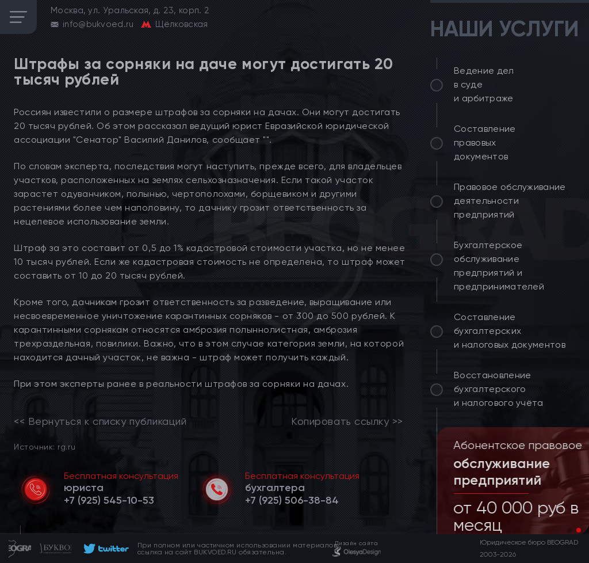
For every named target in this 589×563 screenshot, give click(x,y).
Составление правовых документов (485, 142)
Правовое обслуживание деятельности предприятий (510, 200)
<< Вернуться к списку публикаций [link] (100, 421)
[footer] (104, 548)
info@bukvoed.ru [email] (98, 24)
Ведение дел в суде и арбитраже (484, 84)
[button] (569, 530)
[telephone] (109, 500)
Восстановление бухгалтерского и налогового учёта (499, 389)
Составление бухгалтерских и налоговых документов (509, 330)
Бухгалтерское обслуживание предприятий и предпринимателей (499, 265)
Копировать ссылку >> (347, 421)
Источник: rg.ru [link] (44, 446)
